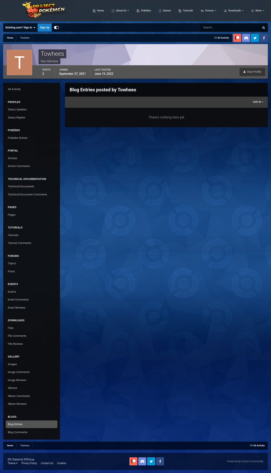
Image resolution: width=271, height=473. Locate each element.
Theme (13, 463)
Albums (12, 388)
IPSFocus (29, 459)
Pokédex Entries (18, 137)
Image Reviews (17, 380)
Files (11, 328)
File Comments (17, 335)
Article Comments (19, 166)
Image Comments (19, 372)
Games (193, 10)
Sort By (258, 102)
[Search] (217, 28)
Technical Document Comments (27, 194)
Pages (11, 214)
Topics (12, 263)
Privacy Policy (29, 463)
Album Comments (19, 396)
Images (12, 364)
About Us (148, 10)
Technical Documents (21, 186)
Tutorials (215, 10)
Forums (237, 10)
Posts (11, 271)
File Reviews (15, 343)
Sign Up (44, 27)
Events (12, 291)
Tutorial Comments (19, 243)
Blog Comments (18, 432)
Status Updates (17, 109)
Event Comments (18, 299)
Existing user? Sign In (20, 28)
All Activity (14, 89)
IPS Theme (14, 459)
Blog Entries (15, 424)
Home (127, 10)
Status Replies (16, 117)
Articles (12, 158)
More (258, 10)
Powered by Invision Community (245, 461)
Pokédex (173, 10)
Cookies (61, 463)
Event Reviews (16, 307)
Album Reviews (17, 403)
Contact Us (47, 463)
